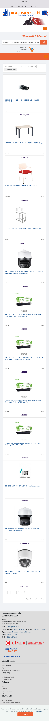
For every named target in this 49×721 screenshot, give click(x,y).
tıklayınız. (39, 711)
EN (26, 1)
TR (23, 1)
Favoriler (21, 47)
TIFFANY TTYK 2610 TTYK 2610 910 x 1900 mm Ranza (23, 228)
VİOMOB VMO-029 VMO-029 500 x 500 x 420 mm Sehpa (24, 143)
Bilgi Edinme (5, 668)
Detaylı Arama (22, 52)
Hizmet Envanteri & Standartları (11, 670)
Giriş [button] (34, 6)
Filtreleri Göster (10, 69)
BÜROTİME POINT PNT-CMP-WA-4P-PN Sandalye (21, 186)
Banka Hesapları (6, 665)
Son (25, 592)
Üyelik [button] (22, 6)
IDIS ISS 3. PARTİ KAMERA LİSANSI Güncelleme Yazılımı (22, 486)
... (21, 592)
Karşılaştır (22, 49)
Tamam (25, 714)
